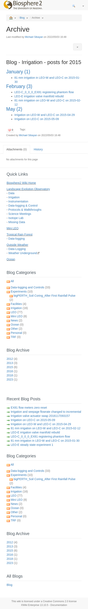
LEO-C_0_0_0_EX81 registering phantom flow (44, 92)
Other (16, 328)
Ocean (11, 259)
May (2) (14, 109)
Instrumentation (18, 201)
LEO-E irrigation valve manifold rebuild (39, 96)
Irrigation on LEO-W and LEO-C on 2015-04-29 (44, 115)
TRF (16, 337)
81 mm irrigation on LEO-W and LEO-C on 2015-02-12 (46, 428)
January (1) (18, 71)
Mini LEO (13, 228)
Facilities (18, 304)
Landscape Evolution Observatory (28, 189)
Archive (36, 17)
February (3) (19, 86)
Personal (18, 332)
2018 (12, 375)
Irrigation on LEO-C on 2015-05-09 (36, 119)
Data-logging (16, 238)
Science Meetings (19, 213)
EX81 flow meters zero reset (29, 407)
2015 (12, 367)
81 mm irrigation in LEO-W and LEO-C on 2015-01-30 (45, 440)
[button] (77, 46)
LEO (16, 312)
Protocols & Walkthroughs (25, 209)
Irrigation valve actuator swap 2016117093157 (40, 415)
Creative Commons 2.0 (55, 601)
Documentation (58, 605)
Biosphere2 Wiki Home (21, 182)
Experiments (22, 291)
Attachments (16, 149)
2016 (12, 371)
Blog (22, 17)
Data (11, 193)
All (12, 281)
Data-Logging (17, 249)
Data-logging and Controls (30, 287)
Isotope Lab (15, 218)
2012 (12, 358)
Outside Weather (17, 244)
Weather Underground (22, 253)
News (16, 320)
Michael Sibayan (34, 37)
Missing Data (16, 222)
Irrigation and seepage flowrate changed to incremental (46, 411)
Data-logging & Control (23, 205)
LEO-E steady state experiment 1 (32, 444)
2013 (12, 363)
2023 (12, 379)
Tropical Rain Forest (20, 234)
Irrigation (14, 197)
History (38, 149)
